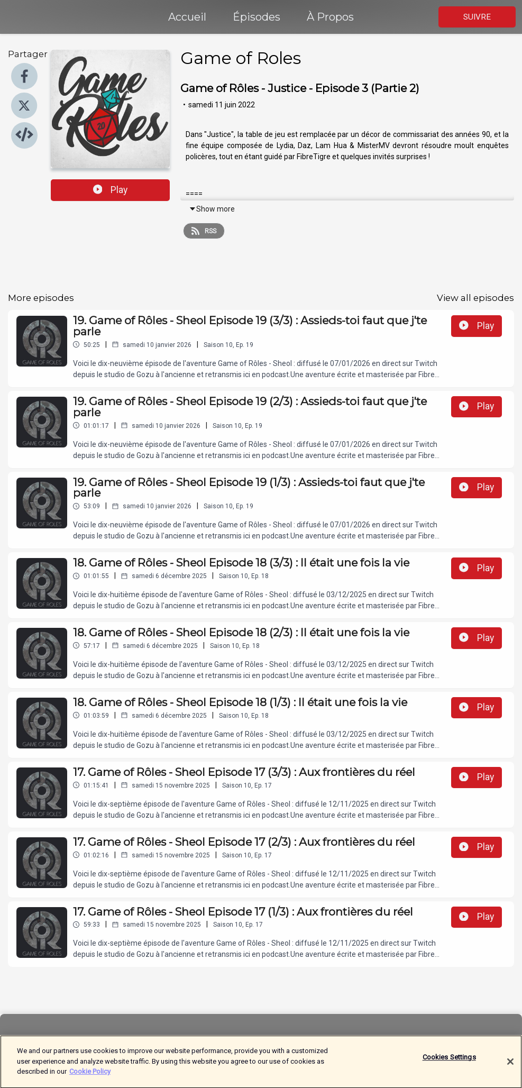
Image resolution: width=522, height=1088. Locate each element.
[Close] (510, 1066)
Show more (212, 209)
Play (110, 190)
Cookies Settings (449, 1062)
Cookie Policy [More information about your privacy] (90, 1076)
